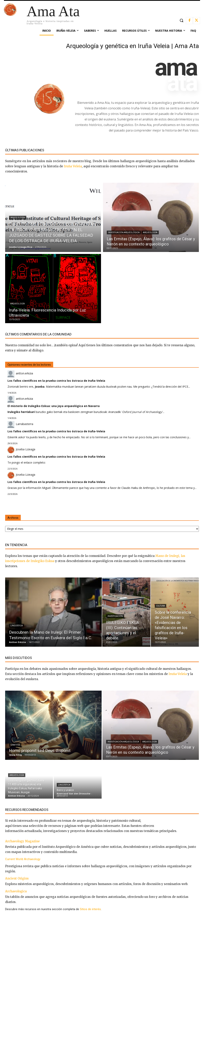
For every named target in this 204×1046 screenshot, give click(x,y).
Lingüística (16, 626)
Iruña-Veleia (178, 674)
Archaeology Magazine (22, 841)
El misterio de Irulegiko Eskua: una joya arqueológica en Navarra (54, 406)
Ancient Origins (17, 878)
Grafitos (15, 745)
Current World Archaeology (22, 859)
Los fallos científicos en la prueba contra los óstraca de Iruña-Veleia (56, 380)
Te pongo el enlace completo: (27, 462)
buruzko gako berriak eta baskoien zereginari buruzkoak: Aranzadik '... (86, 412)
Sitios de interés (90, 909)
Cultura (160, 606)
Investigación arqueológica (124, 232)
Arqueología (17, 218)
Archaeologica (16, 891)
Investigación (115, 616)
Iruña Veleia (73, 166)
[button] (181, 20)
